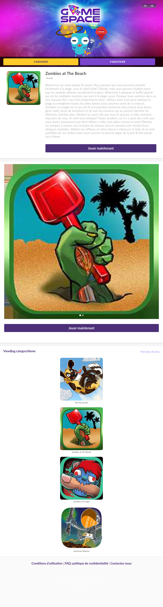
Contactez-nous (120, 563)
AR (152, 6)
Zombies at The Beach (65, 73)
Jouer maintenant (101, 148)
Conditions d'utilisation (46, 563)
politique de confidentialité (90, 563)
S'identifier (117, 61)
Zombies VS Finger (81, 501)
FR (145, 6)
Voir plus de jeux (150, 351)
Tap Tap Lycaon (81, 402)
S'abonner (41, 61)
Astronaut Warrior (81, 551)
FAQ (68, 563)
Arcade (49, 78)
